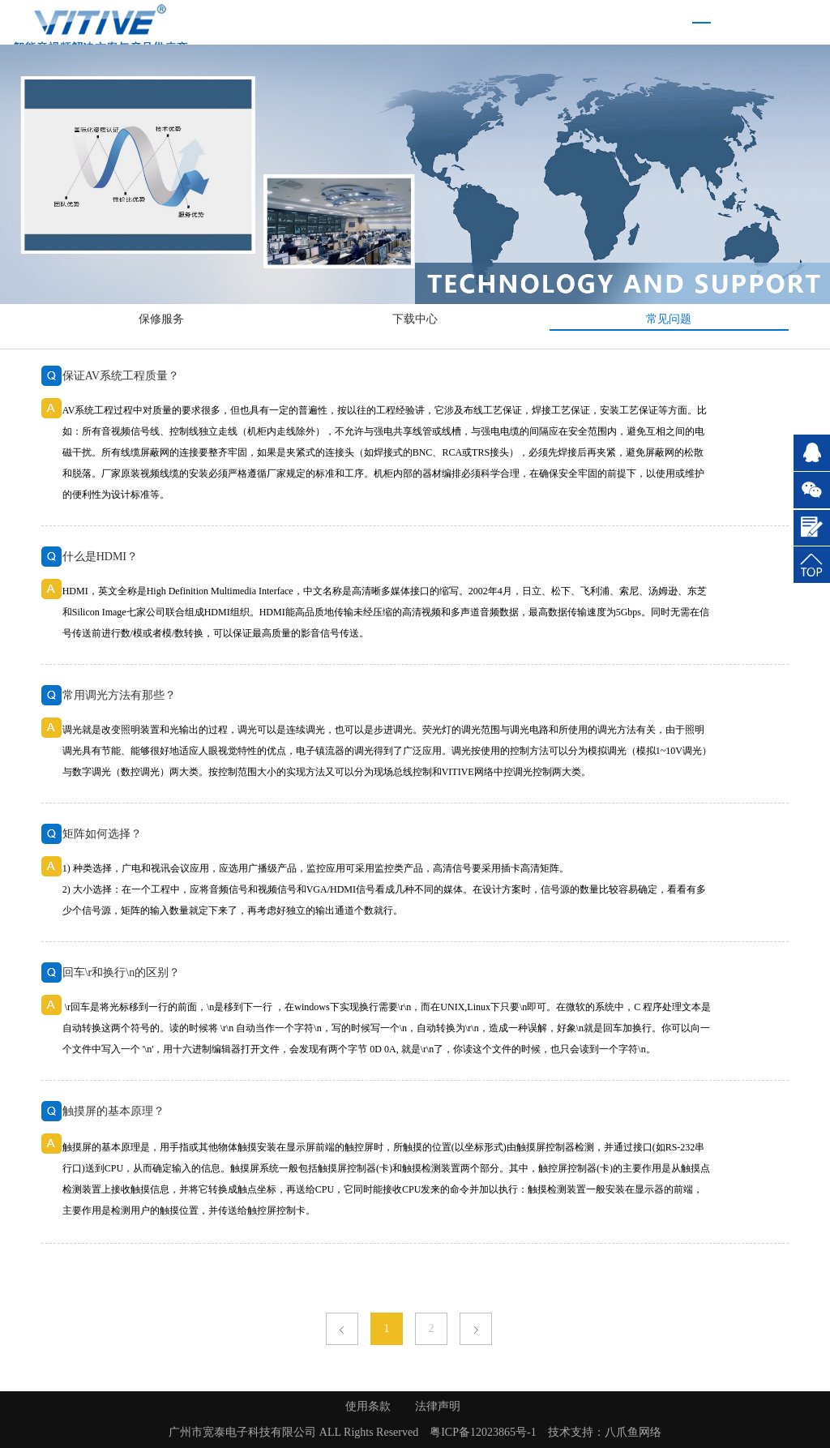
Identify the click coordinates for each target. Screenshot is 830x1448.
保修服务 (161, 319)
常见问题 (668, 319)
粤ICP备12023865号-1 (483, 1432)
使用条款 (368, 1406)
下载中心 (415, 319)
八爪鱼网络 (633, 1432)
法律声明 (437, 1406)
